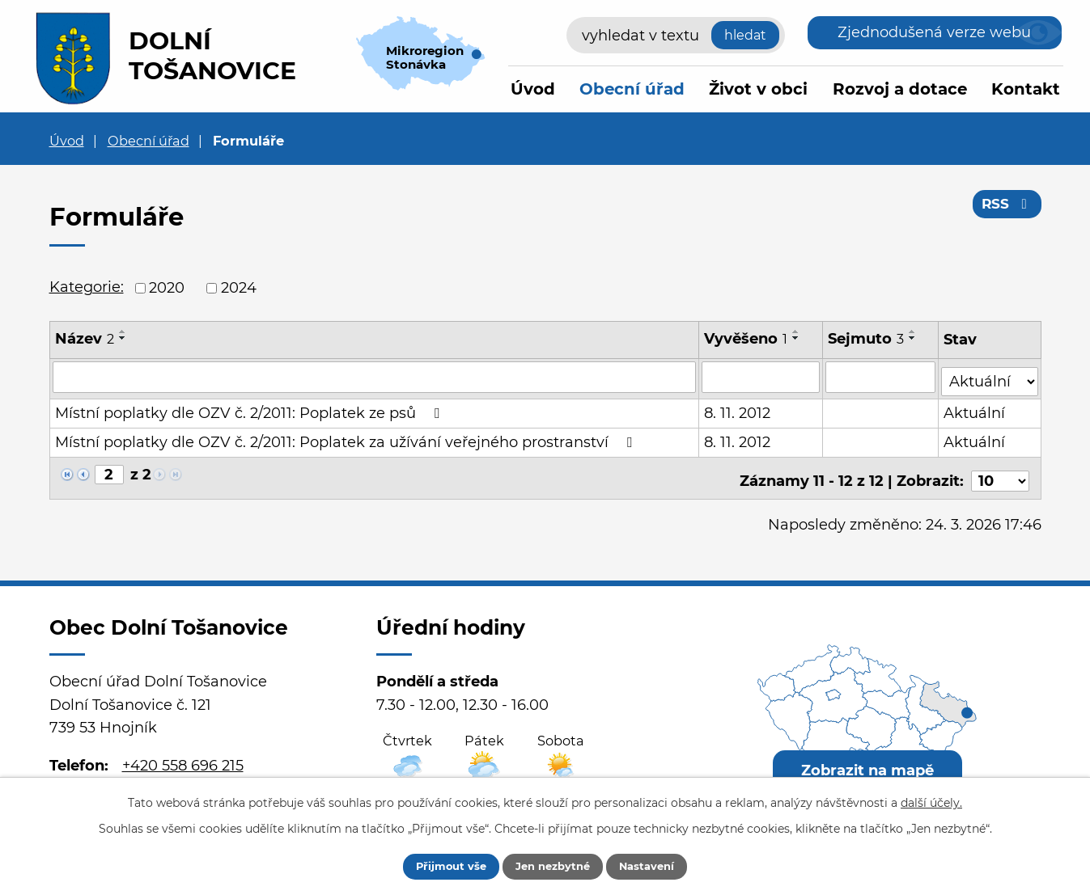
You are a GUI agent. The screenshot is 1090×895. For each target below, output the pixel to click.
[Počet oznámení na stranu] (1000, 471)
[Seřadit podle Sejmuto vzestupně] (913, 331)
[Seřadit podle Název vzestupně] (123, 331)
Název (84, 339)
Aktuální (976, 409)
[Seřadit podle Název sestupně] (123, 338)
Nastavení (660, 865)
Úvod (533, 89)
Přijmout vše (438, 865)
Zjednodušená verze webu (934, 32)
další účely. (931, 800)
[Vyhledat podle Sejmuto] (881, 376)
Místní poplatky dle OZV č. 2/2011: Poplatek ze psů (250, 409)
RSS (1005, 208)
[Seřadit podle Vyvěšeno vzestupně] (797, 331)
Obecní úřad (632, 89)
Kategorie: (86, 287)
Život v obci (758, 89)
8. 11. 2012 (738, 409)
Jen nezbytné (553, 865)
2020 (166, 288)
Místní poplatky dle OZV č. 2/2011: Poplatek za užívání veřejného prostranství (346, 438)
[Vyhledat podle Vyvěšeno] (761, 376)
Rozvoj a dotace (900, 89)
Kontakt (1025, 89)
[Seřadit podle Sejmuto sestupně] (913, 338)
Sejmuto (867, 339)
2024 (239, 288)
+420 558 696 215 (183, 756)
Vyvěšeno (746, 339)
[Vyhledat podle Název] (375, 376)
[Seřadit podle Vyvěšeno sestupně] (797, 338)
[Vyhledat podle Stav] (990, 375)
